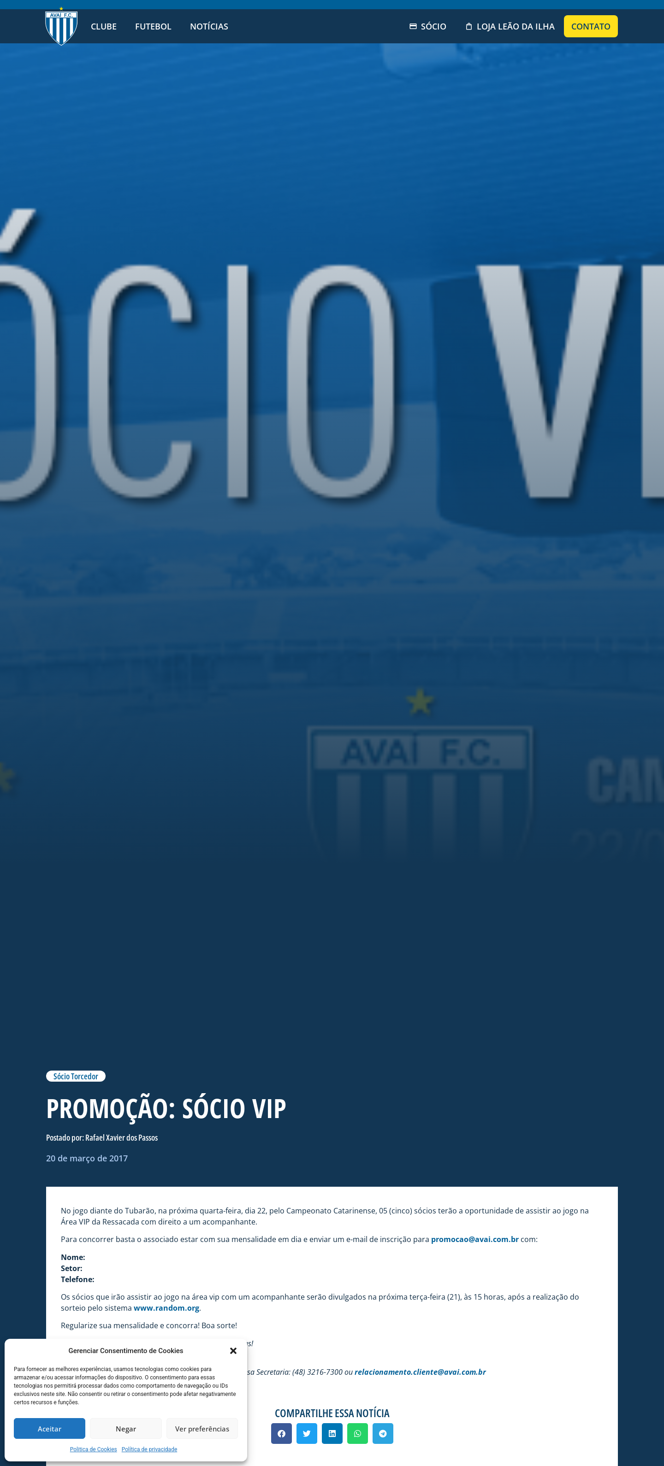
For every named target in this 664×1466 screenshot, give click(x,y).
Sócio (427, 26)
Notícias (209, 26)
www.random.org (166, 1308)
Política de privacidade (150, 1449)
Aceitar (49, 1428)
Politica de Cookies (93, 1449)
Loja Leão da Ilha (510, 26)
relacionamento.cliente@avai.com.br (420, 1372)
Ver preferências (202, 1428)
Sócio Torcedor (75, 1076)
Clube (104, 26)
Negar (126, 1428)
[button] (233, 1350)
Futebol (153, 26)
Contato (591, 26)
